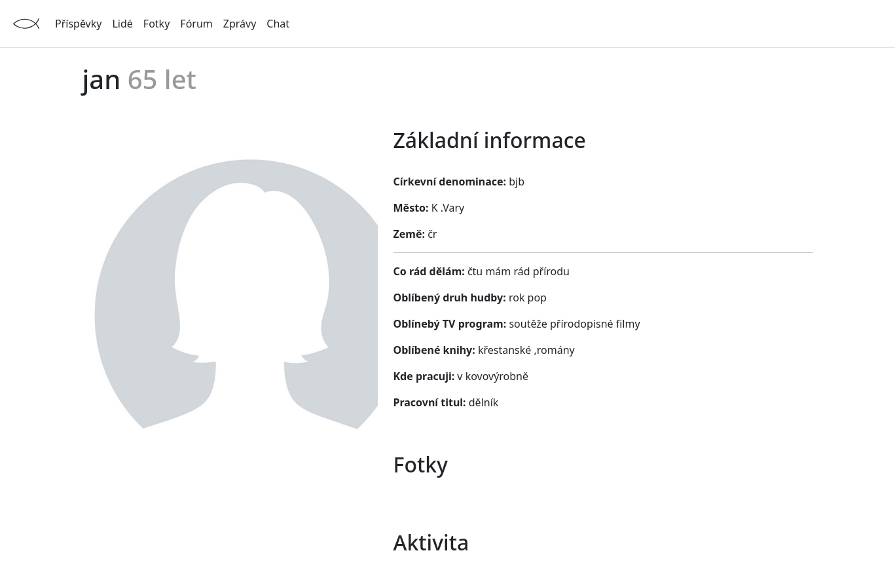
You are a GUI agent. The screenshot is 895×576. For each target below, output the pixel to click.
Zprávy (240, 23)
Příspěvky (78, 23)
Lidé (122, 23)
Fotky (156, 23)
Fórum (196, 23)
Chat (277, 23)
